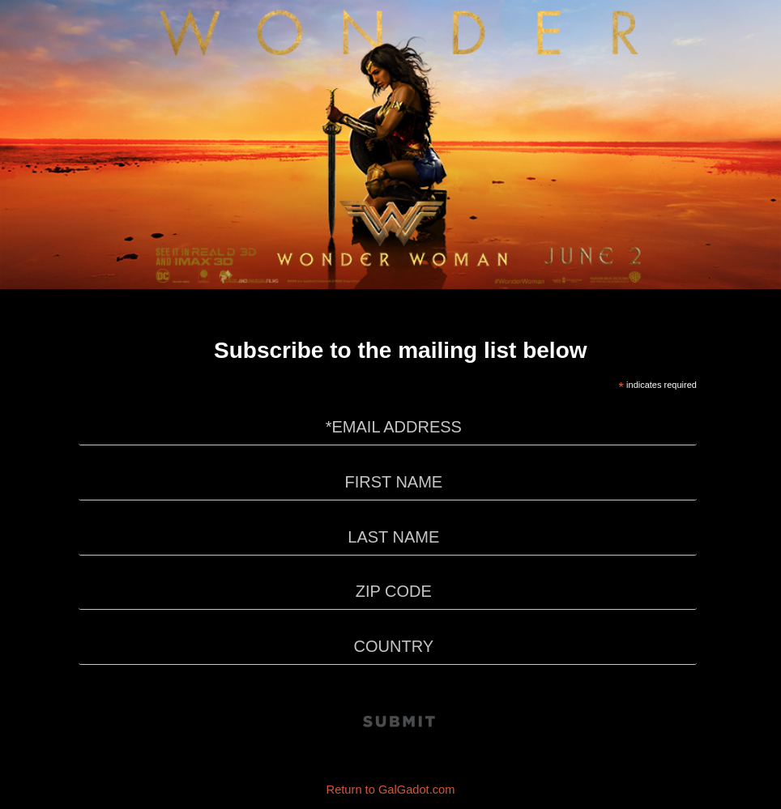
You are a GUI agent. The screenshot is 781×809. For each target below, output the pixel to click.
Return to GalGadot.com (390, 789)
